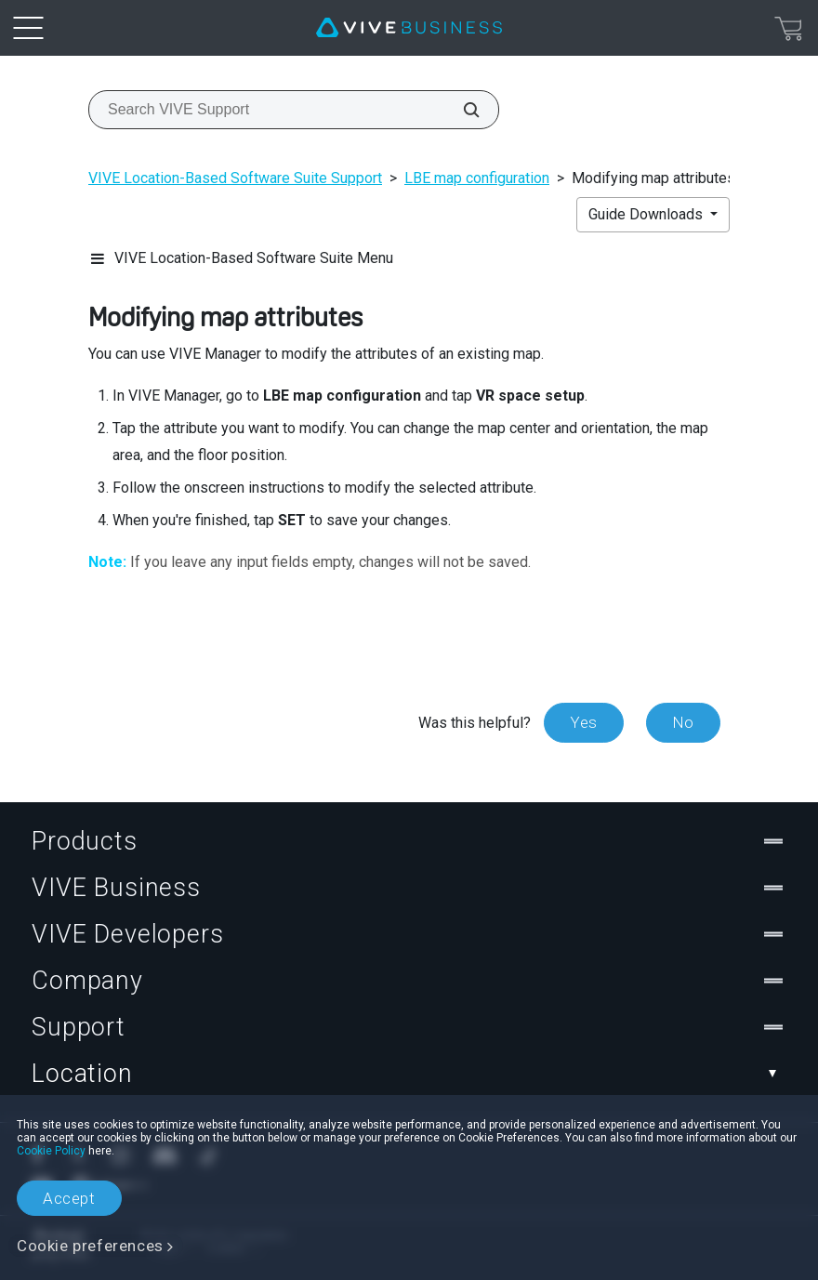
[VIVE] (409, 28)
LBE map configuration (476, 178)
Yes (584, 722)
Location (409, 1073)
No (683, 722)
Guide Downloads (647, 214)
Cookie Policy (51, 1150)
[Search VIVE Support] (461, 109)
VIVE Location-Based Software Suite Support (235, 178)
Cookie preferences (90, 1245)
